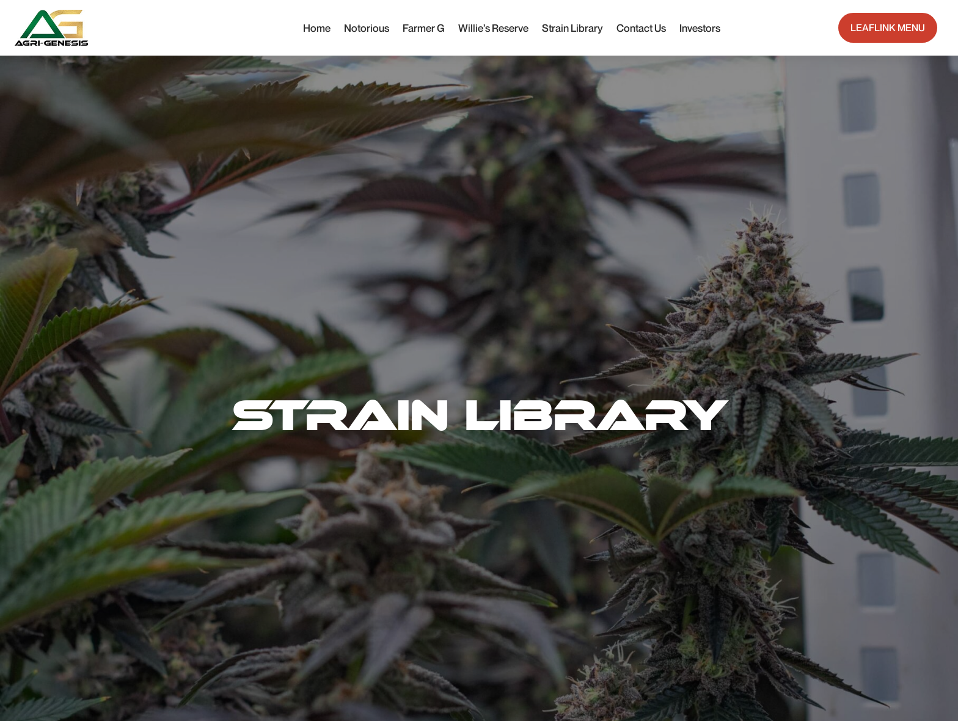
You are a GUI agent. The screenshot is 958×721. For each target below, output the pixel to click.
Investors (699, 27)
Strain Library (572, 27)
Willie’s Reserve (493, 27)
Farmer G (424, 27)
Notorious (366, 27)
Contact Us (641, 27)
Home (317, 27)
